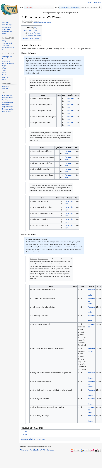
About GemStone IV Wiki (37, 450)
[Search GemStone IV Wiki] (91, 7)
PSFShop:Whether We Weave (42, 22)
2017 (25, 431)
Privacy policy (24, 450)
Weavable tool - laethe (91, 292)
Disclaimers (50, 450)
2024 (25, 434)
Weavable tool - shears (91, 375)
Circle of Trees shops (37, 439)
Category (24, 439)
